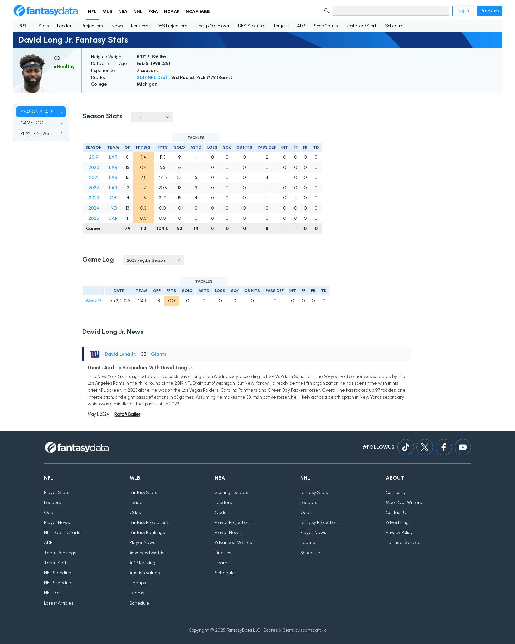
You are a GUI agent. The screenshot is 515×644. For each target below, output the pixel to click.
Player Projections (233, 522)
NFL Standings (58, 573)
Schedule (394, 25)
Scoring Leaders (231, 492)
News (117, 25)
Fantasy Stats (143, 492)
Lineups (137, 583)
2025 (93, 218)
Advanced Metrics (147, 553)
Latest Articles (58, 603)
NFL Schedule (58, 583)
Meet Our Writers (404, 502)
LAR (113, 157)
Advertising (397, 522)
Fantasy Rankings (147, 532)
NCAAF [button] (172, 11)
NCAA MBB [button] (198, 11)
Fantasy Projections (148, 522)
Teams (136, 593)
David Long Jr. (120, 354)
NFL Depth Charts (62, 532)
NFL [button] (92, 11)
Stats (43, 25)
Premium (490, 10)
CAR (113, 218)
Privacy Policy (399, 532)
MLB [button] (107, 11)
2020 (93, 167)
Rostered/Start (361, 25)
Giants (158, 354)
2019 (93, 157)
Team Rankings (60, 553)
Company (396, 492)
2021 (93, 177)
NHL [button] (138, 11)
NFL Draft (53, 593)
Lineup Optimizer (212, 25)
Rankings (139, 25)
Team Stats (56, 562)
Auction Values (144, 573)
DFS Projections (172, 25)
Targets (280, 25)
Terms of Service (403, 542)
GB (113, 198)
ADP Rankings (143, 562)
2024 (93, 208)
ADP (301, 25)
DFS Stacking (251, 25)
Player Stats (56, 492)
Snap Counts (326, 25)
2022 (93, 188)
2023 (94, 198)
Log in (463, 10)
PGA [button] (153, 11)
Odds (49, 512)
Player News (57, 522)
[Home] (45, 10)
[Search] (391, 11)
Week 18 (94, 301)
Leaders (65, 25)
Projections (92, 25)
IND (113, 208)
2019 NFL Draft (153, 77)
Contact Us (397, 512)
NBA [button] (122, 11)
